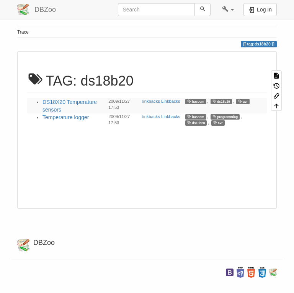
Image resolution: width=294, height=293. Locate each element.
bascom (195, 101)
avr (243, 101)
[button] (228, 9)
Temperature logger (65, 117)
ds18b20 (221, 101)
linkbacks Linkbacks (161, 101)
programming (225, 117)
